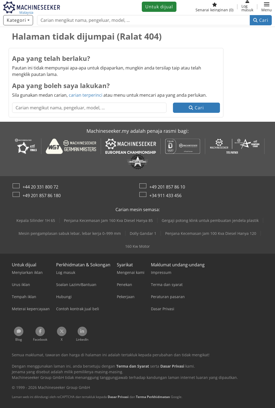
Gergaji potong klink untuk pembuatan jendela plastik (210, 220)
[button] (266, 7)
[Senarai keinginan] (214, 7)
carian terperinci (85, 95)
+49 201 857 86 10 (167, 187)
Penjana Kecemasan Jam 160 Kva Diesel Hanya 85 (108, 220)
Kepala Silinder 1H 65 (35, 220)
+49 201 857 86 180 (42, 195)
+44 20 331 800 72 (40, 187)
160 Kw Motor (137, 246)
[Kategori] (18, 20)
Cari (260, 20)
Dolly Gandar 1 (143, 233)
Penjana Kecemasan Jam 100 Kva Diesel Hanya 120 (210, 233)
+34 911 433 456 (165, 195)
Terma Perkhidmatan (153, 397)
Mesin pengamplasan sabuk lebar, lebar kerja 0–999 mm (70, 233)
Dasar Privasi (118, 397)
